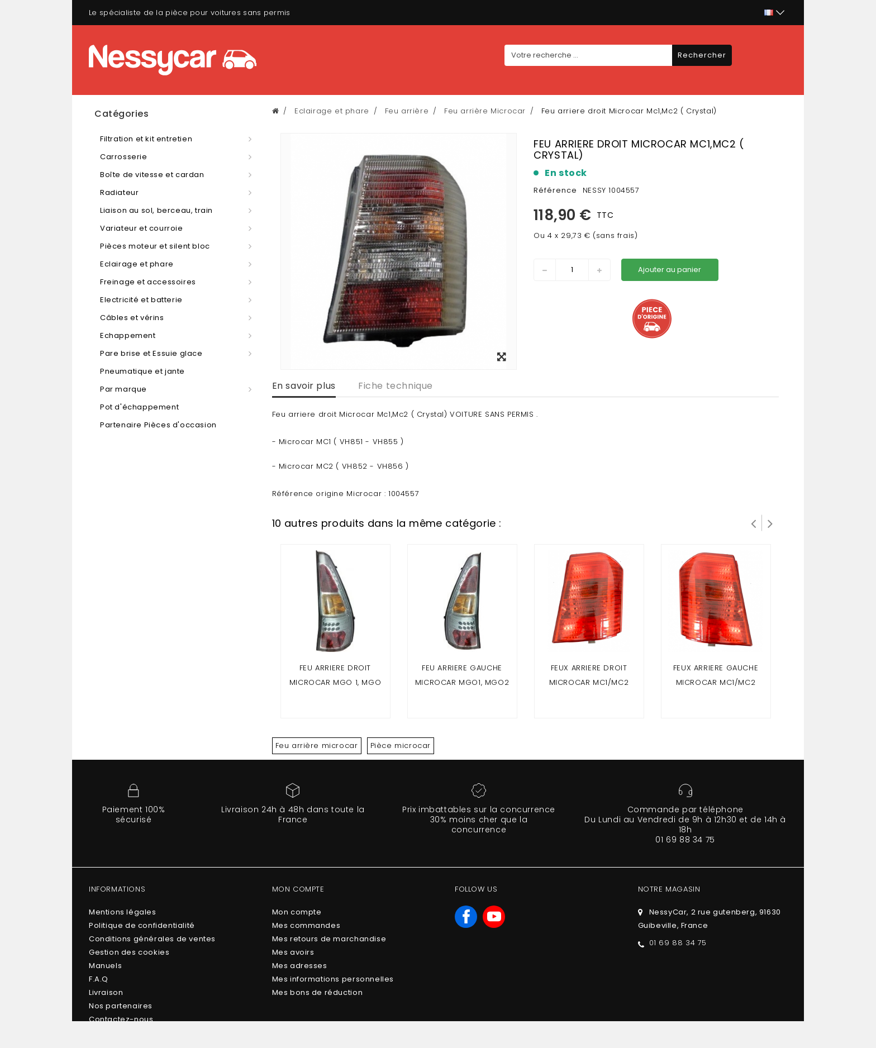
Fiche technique (395, 385)
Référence (555, 190)
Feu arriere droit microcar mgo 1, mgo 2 (335, 682)
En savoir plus (304, 385)
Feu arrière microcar (316, 745)
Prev (753, 523)
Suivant (770, 523)
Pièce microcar (400, 745)
